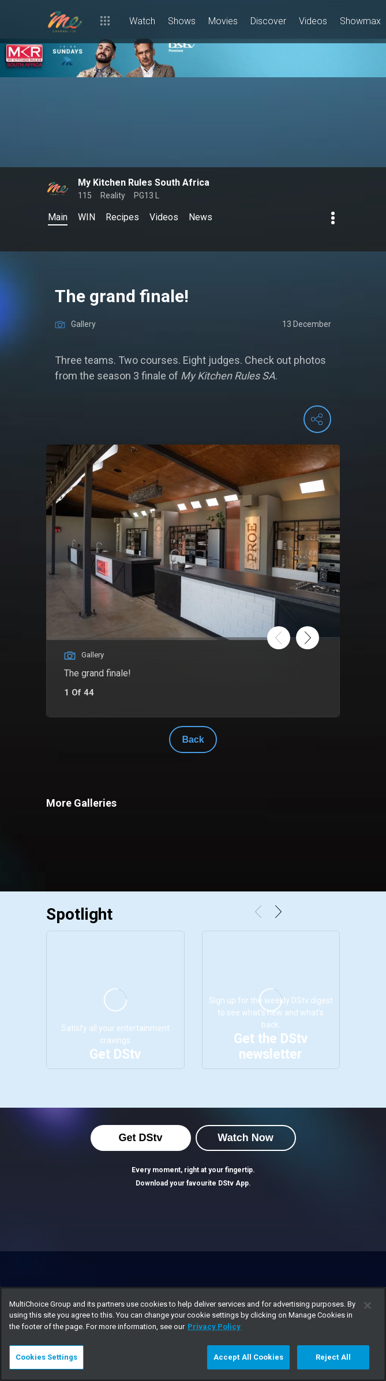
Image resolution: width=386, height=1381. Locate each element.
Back (193, 739)
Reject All (333, 1357)
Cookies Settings (46, 1357)
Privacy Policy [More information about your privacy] (214, 1326)
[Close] (367, 1305)
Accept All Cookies (248, 1357)
